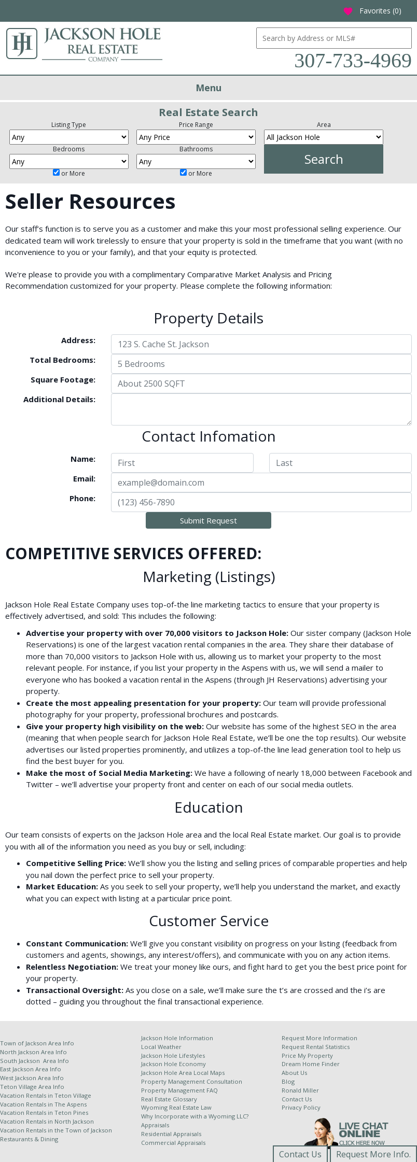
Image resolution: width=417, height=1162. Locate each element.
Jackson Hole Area (167, 1072)
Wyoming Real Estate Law (176, 1107)
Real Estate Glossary (169, 1099)
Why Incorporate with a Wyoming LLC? (194, 1116)
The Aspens (70, 1104)
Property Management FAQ (179, 1090)
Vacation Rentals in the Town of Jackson (56, 1130)
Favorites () (372, 11)
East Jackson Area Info (30, 1069)
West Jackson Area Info (32, 1078)
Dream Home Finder (311, 1064)
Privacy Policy (301, 1107)
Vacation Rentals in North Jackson (47, 1121)
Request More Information (319, 1038)
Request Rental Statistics (316, 1047)
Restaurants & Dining (29, 1139)
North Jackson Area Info (33, 1052)
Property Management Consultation (191, 1081)
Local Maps (209, 1072)
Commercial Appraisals (173, 1142)
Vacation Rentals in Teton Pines (44, 1112)
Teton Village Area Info (32, 1086)
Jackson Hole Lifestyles (173, 1055)
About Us (294, 1072)
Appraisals (155, 1125)
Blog (288, 1081)
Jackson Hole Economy (173, 1064)
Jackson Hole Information (177, 1038)
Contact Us (297, 1099)
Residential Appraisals (171, 1134)
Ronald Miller (300, 1090)
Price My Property (307, 1055)
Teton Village (72, 1095)
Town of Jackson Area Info (37, 1043)
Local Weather (161, 1047)
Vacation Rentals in (27, 1095)
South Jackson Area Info (34, 1061)
